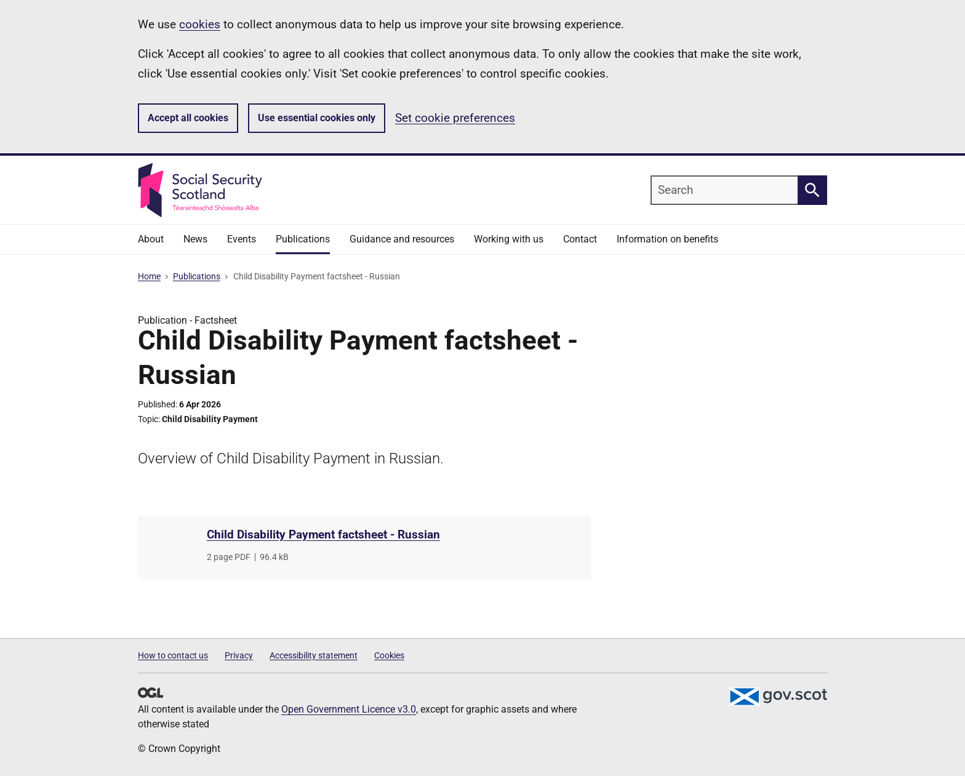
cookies (199, 24)
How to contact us (173, 655)
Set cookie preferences (455, 118)
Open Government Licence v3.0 (348, 709)
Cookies (389, 655)
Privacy (239, 655)
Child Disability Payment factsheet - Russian (323, 534)
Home (149, 276)
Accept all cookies (188, 118)
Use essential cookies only (316, 118)
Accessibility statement (314, 655)
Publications (196, 276)
